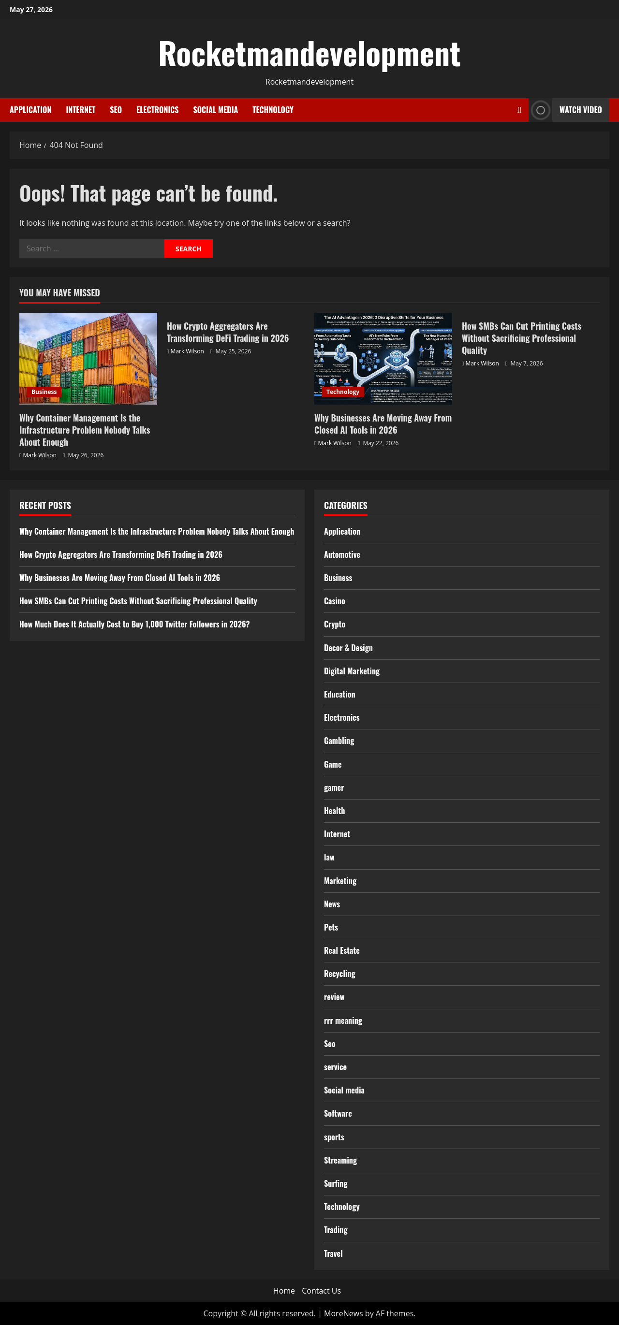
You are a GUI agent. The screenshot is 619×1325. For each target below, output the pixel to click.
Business (44, 392)
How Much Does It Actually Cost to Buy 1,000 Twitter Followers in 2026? (134, 624)
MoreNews (343, 1313)
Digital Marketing (352, 671)
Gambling (339, 740)
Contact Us (321, 1290)
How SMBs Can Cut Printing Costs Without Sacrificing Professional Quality (521, 338)
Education (339, 694)
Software (338, 1113)
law (329, 857)
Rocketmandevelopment (309, 52)
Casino (334, 601)
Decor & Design (348, 648)
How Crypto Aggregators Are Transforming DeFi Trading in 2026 (228, 332)
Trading (336, 1230)
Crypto (334, 624)
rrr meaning (343, 1020)
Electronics (157, 110)
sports (334, 1137)
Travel (333, 1253)
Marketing (340, 881)
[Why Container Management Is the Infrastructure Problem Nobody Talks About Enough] (88, 359)
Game (333, 764)
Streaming (340, 1160)
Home (284, 1290)
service (335, 1067)
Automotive (342, 554)
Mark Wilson (40, 455)
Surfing (336, 1183)
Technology (273, 110)
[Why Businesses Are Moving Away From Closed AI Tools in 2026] (383, 359)
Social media (215, 110)
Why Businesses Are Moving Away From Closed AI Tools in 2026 (383, 423)
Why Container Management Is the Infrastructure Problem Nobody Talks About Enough (84, 429)
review (334, 997)
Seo (116, 110)
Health (334, 810)
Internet (80, 110)
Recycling (339, 973)
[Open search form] (519, 110)
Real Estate (342, 950)
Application (30, 110)
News (332, 904)
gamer (334, 787)
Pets (331, 927)
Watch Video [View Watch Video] (565, 110)
